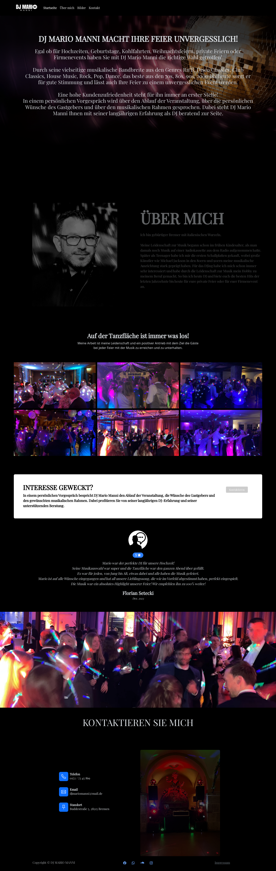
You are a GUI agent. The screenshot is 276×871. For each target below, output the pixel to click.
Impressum (222, 862)
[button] (18, 568)
